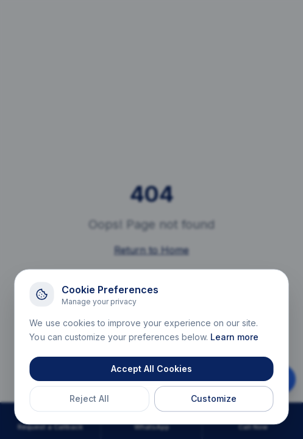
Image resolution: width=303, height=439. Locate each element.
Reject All (90, 399)
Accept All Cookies (151, 370)
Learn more (234, 338)
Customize (213, 399)
